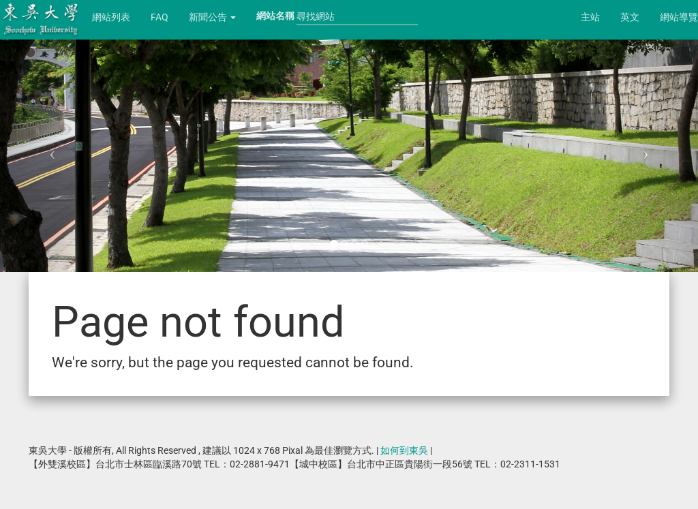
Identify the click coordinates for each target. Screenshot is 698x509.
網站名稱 (275, 15)
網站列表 (111, 17)
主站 (590, 17)
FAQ (159, 17)
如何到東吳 (404, 450)
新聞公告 (212, 17)
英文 (629, 17)
